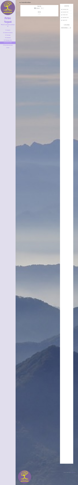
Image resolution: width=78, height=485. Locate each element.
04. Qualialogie (8, 38)
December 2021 (65, 9)
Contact (7, 48)
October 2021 (65, 14)
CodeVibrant (73, 473)
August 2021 (64, 20)
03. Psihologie (7, 35)
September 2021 (65, 17)
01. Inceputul (7, 30)
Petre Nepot (8, 20)
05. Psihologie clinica (8, 40)
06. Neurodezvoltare (8, 43)
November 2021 (65, 12)
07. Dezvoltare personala (8, 46)
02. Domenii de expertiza (8, 33)
